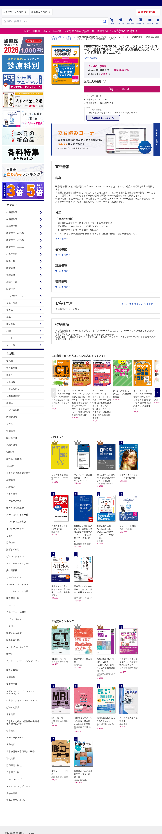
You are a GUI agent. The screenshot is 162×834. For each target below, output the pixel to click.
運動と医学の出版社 (16, 800)
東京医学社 (11, 684)
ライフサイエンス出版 (17, 591)
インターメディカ (15, 528)
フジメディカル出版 (16, 521)
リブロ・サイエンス (16, 619)
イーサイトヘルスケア (17, 647)
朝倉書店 (10, 730)
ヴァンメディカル (15, 556)
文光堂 (9, 361)
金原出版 (10, 382)
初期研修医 (11, 212)
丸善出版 (10, 486)
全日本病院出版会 (15, 507)
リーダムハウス (14, 577)
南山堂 (9, 403)
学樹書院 (10, 677)
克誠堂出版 (11, 445)
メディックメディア (16, 737)
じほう (9, 535)
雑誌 (8, 331)
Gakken (10, 452)
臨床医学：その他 (15, 247)
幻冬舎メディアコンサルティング (22, 700)
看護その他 (11, 282)
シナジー (10, 626)
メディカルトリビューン (18, 786)
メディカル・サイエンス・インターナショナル (22, 692)
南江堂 (9, 654)
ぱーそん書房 (12, 707)
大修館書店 (11, 793)
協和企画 (10, 542)
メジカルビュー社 (15, 389)
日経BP (10, 465)
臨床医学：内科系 (15, 233)
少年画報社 (11, 570)
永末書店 (10, 714)
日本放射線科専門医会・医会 (20, 751)
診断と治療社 (12, 549)
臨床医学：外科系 (15, 240)
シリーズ (10, 345)
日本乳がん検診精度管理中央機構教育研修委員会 (22, 722)
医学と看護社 (12, 670)
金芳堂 (9, 424)
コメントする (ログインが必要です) (137, 304)
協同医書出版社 (14, 765)
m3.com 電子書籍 (56, 38)
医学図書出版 (12, 598)
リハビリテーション (16, 296)
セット (9, 338)
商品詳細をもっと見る (101, 118)
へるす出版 (11, 493)
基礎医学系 (11, 226)
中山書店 (10, 431)
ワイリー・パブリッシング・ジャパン (22, 662)
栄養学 (9, 310)
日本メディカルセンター (18, 472)
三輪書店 (10, 479)
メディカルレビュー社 (17, 514)
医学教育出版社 (14, 640)
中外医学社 (11, 368)
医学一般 (10, 261)
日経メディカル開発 (16, 612)
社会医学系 (11, 254)
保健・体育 (11, 303)
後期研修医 (11, 219)
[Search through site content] (51, 21)
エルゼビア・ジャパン (17, 584)
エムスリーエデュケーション (20, 563)
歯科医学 (10, 324)
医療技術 (10, 289)
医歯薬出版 (11, 417)
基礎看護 (10, 275)
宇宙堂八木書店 (14, 633)
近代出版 (10, 758)
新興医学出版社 (14, 458)
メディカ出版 (12, 410)
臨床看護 (10, 268)
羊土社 (9, 375)
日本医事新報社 (14, 396)
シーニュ (10, 605)
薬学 (8, 317)
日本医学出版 (12, 772)
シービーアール (14, 500)
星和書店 (10, 744)
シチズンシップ (14, 779)
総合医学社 (11, 438)
